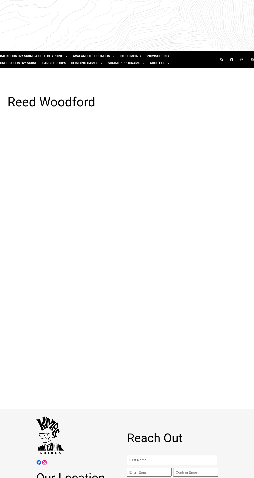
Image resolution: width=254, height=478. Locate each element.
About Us (160, 63)
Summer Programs (126, 63)
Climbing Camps (87, 63)
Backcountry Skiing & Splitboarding (34, 56)
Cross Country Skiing (18, 63)
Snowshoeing (157, 56)
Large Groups (54, 63)
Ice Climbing (130, 56)
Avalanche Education (94, 56)
